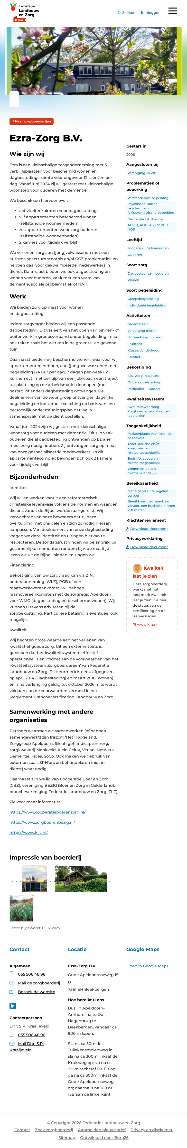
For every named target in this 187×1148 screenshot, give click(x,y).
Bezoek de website (36, 992)
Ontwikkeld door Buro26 (104, 1137)
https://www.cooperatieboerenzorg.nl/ (47, 812)
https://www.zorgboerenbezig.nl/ (42, 822)
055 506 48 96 (31, 974)
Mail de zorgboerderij (39, 983)
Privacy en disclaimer (152, 1130)
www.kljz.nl (145, 624)
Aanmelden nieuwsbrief (102, 1130)
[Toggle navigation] (172, 11)
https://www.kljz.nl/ (28, 832)
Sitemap (66, 1137)
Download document (147, 529)
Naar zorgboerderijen (31, 121)
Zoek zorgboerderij (54, 1130)
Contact (22, 1130)
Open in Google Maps (147, 966)
